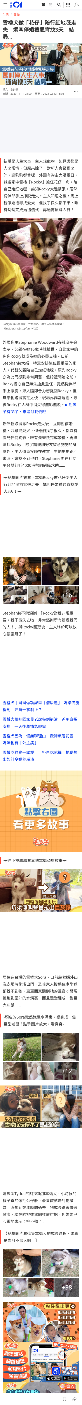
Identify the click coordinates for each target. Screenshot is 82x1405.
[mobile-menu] (5, 5)
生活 (6, 15)
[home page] (16, 5)
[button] (75, 91)
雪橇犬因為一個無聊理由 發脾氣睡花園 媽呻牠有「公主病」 (40, 739)
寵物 (17, 15)
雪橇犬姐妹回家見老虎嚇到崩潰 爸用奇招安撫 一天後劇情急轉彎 (40, 723)
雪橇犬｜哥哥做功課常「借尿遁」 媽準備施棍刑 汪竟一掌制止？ (41, 706)
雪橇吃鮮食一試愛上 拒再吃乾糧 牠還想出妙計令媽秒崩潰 (40, 756)
